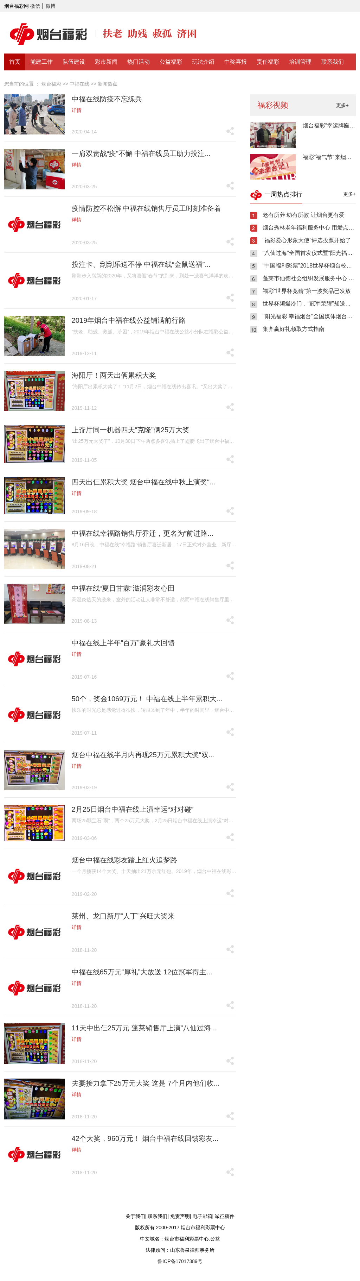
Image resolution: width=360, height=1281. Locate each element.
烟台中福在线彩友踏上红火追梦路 (124, 860)
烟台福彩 (51, 84)
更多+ (342, 105)
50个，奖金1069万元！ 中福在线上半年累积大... (147, 699)
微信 (35, 6)
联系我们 (332, 62)
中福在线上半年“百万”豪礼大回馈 (123, 643)
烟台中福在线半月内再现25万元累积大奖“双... (143, 755)
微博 (51, 6)
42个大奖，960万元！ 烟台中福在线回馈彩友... (145, 1138)
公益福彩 (171, 62)
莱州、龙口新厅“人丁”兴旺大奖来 (123, 916)
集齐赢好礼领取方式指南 (293, 329)
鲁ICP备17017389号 (180, 1261)
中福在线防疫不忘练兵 (107, 99)
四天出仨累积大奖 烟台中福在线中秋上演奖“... (144, 482)
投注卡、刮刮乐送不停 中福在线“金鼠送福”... (141, 264)
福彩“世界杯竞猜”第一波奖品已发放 (307, 291)
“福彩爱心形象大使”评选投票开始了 (307, 240)
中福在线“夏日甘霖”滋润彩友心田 (123, 588)
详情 (77, 110)
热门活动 (138, 62)
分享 (230, 131)
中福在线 (79, 84)
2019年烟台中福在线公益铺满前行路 (129, 320)
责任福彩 (268, 62)
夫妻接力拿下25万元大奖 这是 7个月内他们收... (146, 1083)
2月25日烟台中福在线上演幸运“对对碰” (133, 809)
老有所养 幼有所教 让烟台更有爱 (304, 215)
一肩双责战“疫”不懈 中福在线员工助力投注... (141, 153)
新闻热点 (107, 84)
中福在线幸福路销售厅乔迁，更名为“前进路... (142, 533)
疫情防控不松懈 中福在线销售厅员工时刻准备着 (146, 208)
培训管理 (300, 62)
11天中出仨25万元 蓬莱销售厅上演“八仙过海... (144, 1028)
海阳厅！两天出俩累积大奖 (114, 375)
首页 (14, 62)
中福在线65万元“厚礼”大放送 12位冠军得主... (142, 972)
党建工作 (41, 62)
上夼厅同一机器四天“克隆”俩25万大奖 (131, 430)
